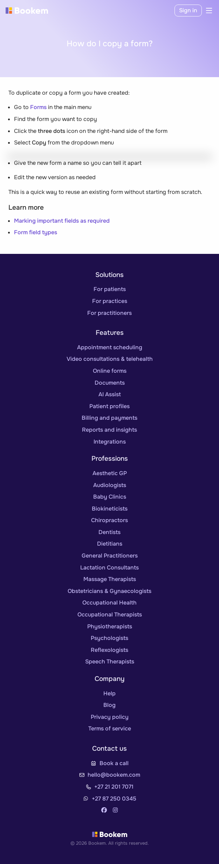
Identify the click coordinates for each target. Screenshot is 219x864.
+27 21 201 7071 (114, 786)
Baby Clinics (109, 496)
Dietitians (109, 543)
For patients (110, 289)
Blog (109, 705)
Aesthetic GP (110, 473)
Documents (110, 382)
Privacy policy (110, 717)
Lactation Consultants (109, 567)
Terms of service (109, 728)
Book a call (114, 763)
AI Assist (109, 394)
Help (109, 693)
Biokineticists (110, 508)
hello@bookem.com (114, 774)
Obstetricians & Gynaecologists (109, 591)
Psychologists (109, 638)
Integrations (110, 441)
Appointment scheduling (109, 347)
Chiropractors (109, 520)
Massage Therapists (109, 579)
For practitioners (109, 313)
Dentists (109, 532)
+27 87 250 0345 (114, 798)
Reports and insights (109, 429)
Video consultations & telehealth (110, 359)
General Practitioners (110, 555)
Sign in (188, 10)
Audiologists (109, 485)
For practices (109, 301)
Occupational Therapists (109, 614)
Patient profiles (109, 406)
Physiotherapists (109, 626)
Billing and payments (109, 417)
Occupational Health (109, 602)
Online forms (109, 370)
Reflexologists (109, 650)
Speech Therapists (109, 661)
